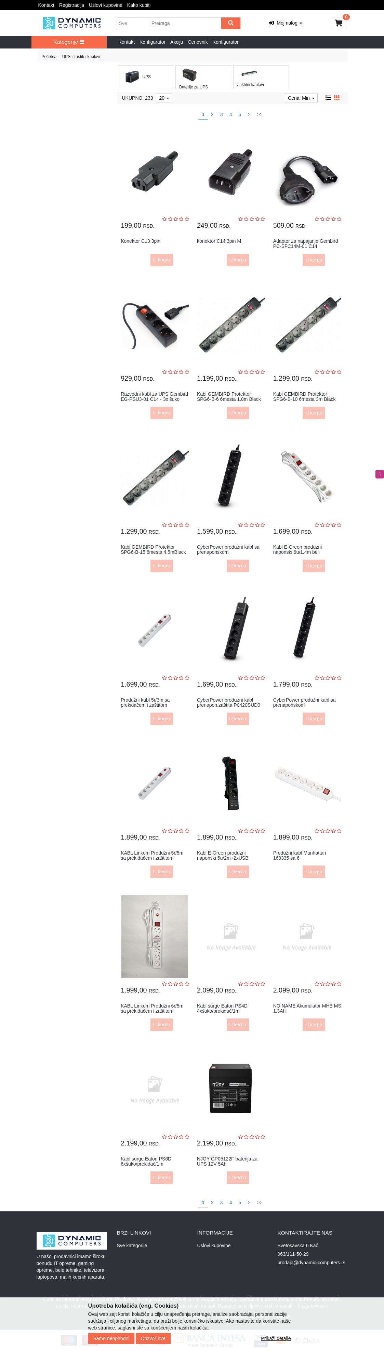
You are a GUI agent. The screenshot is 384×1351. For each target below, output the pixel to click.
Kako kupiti (138, 5)
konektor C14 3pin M (219, 241)
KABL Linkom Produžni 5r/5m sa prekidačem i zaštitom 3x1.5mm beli (152, 858)
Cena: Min (301, 98)
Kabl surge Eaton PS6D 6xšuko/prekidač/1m (146, 1161)
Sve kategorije (132, 1245)
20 (164, 98)
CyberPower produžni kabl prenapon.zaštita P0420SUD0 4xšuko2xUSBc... (228, 705)
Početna (49, 56)
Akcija (176, 42)
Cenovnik (198, 42)
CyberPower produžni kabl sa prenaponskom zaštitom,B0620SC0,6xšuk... (304, 705)
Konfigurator (152, 42)
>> (259, 114)
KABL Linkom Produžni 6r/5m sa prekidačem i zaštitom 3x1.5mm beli (152, 1011)
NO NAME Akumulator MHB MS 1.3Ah (307, 1008)
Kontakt (46, 5)
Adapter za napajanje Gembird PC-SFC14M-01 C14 (305, 243)
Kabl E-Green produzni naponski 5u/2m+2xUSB (223, 855)
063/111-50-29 (293, 1254)
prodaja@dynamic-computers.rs (312, 1262)
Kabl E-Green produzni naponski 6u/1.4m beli (297, 549)
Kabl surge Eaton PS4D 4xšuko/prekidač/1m (222, 1008)
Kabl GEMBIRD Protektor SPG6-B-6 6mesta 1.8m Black (229, 396)
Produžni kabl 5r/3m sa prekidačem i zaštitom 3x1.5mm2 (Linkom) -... (145, 705)
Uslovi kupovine (105, 5)
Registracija (71, 5)
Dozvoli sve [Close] (153, 1338)
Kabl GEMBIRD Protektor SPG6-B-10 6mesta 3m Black (304, 396)
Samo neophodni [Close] (111, 1338)
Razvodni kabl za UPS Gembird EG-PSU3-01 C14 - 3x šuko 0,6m (154, 399)
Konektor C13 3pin (140, 241)
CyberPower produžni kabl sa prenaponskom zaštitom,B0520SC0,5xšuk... (228, 552)
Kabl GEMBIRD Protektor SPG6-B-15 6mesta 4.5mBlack (153, 549)
